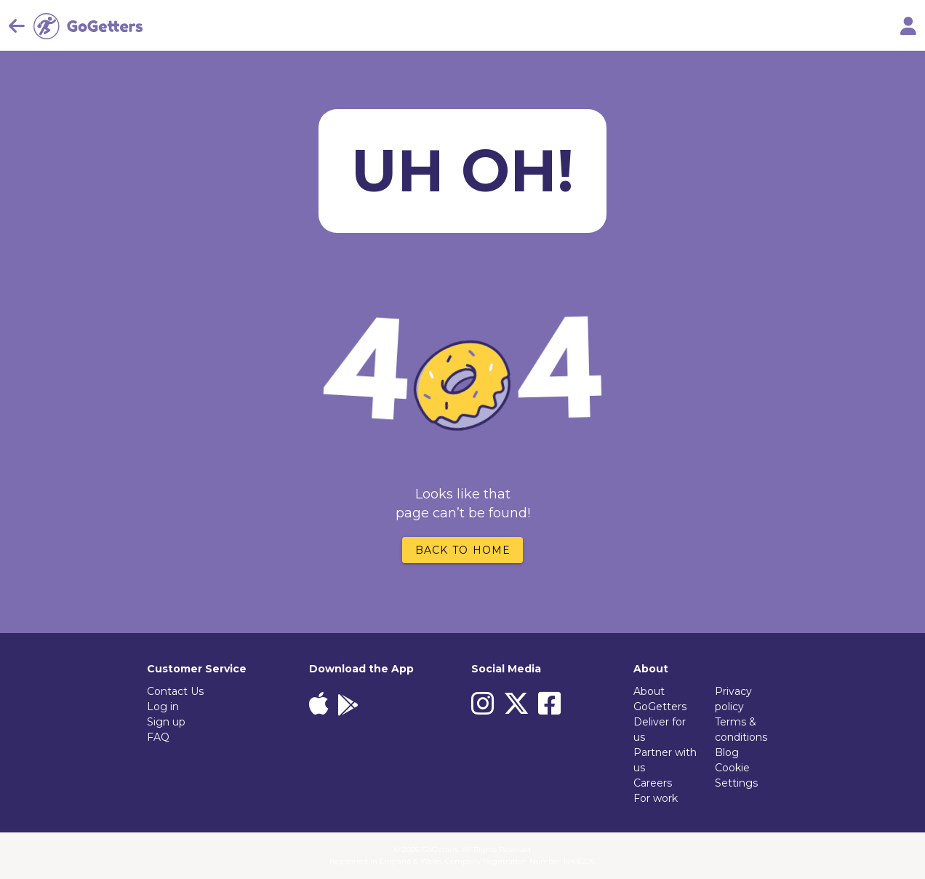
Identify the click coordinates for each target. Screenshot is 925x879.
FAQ (158, 737)
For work (655, 798)
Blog (727, 752)
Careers (652, 782)
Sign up (166, 721)
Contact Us (175, 691)
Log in (163, 706)
